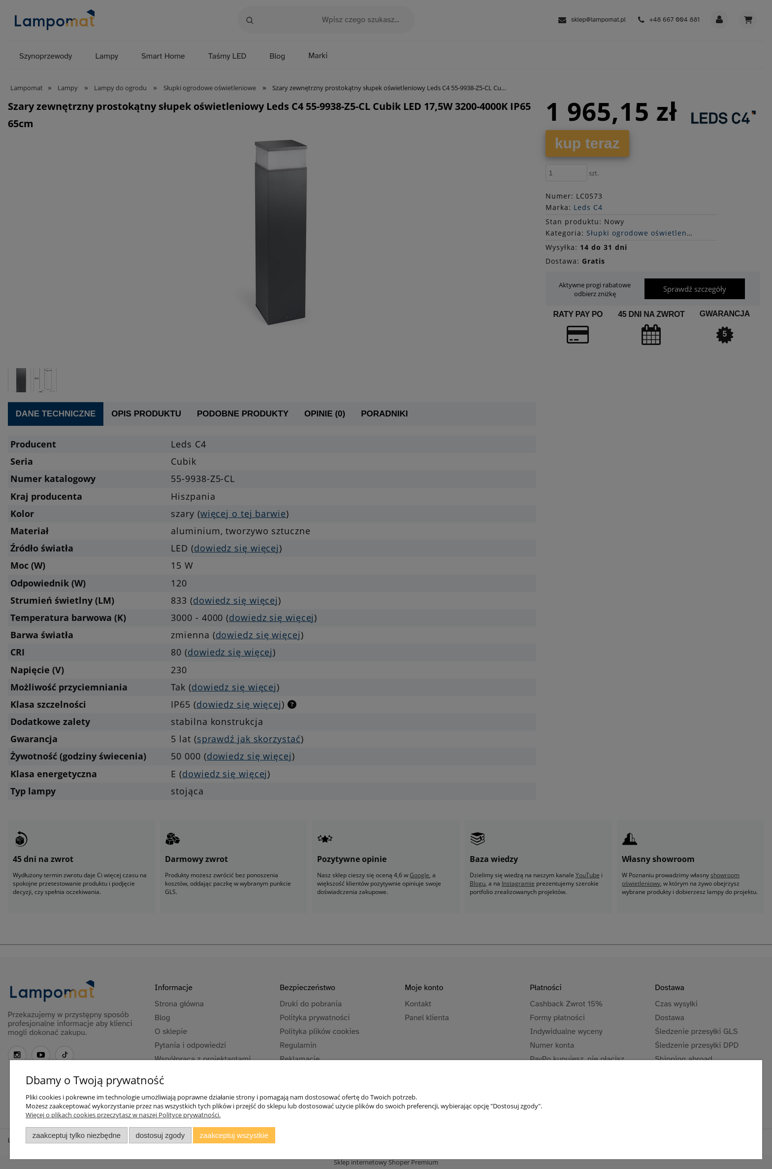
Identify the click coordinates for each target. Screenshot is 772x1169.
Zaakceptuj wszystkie (234, 1135)
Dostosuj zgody (160, 1135)
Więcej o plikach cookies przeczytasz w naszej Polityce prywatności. (123, 1114)
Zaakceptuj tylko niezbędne (76, 1135)
